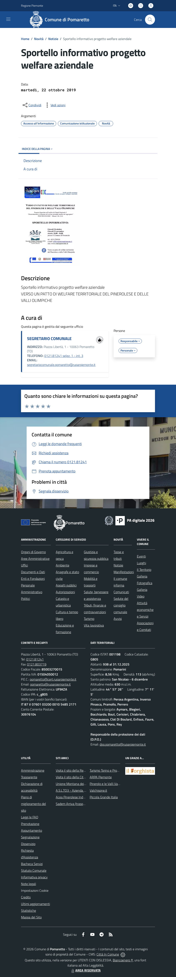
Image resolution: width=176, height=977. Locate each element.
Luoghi (141, 562)
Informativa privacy (34, 877)
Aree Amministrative (35, 558)
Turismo (89, 618)
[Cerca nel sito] (150, 20)
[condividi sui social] (31, 105)
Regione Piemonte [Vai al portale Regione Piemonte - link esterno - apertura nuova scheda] (32, 5)
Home (25, 38)
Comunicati (121, 591)
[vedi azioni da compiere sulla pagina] (54, 105)
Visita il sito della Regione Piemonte (80, 770)
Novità (38, 38)
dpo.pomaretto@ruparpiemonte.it (123, 744)
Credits (26, 897)
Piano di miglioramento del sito (33, 804)
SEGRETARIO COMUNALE (49, 338)
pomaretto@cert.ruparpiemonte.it (53, 679)
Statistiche (28, 910)
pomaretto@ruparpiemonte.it (50, 684)
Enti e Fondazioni (33, 578)
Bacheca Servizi (32, 863)
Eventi (141, 556)
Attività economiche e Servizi (145, 609)
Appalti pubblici (66, 585)
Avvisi (118, 618)
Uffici (24, 565)
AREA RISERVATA (85, 970)
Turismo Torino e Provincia (107, 770)
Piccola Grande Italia (104, 797)
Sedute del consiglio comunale (121, 605)
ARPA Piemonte (101, 777)
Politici (25, 598)
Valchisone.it (98, 790)
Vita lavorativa (94, 625)
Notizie (53, 38)
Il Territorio (144, 569)
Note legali (28, 883)
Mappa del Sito (31, 917)
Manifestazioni (124, 571)
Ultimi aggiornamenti (35, 903)
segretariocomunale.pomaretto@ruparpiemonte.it (61, 364)
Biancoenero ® (123, 960)
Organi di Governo (33, 551)
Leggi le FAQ (29, 817)
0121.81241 (35, 659)
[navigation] (8, 19)
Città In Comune (108, 954)
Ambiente (62, 565)
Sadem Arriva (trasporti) (72, 803)
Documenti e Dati (33, 571)
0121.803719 (36, 664)
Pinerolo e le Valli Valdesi (107, 783)
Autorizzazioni (65, 591)
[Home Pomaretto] (61, 19)
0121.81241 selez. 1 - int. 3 (63, 355)
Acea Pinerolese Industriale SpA (78, 797)
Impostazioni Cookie (34, 890)
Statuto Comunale (33, 870)
